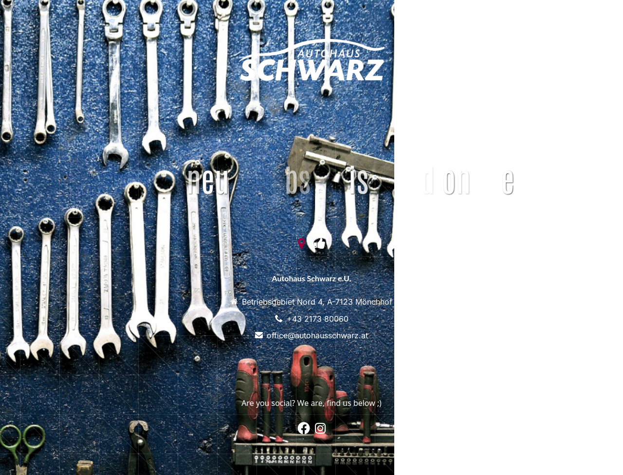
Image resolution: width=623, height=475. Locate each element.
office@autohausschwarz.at (317, 335)
